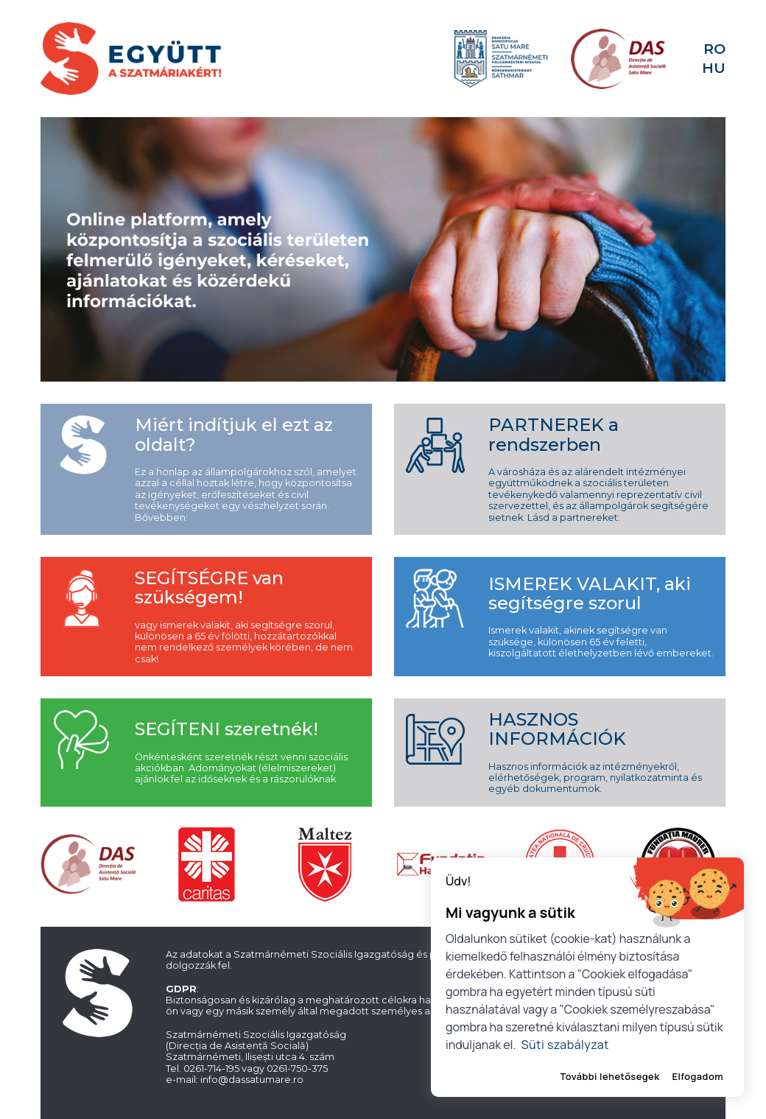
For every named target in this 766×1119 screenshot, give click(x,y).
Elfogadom (697, 1076)
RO (714, 49)
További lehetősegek (610, 1076)
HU (713, 68)
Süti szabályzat (565, 1044)
